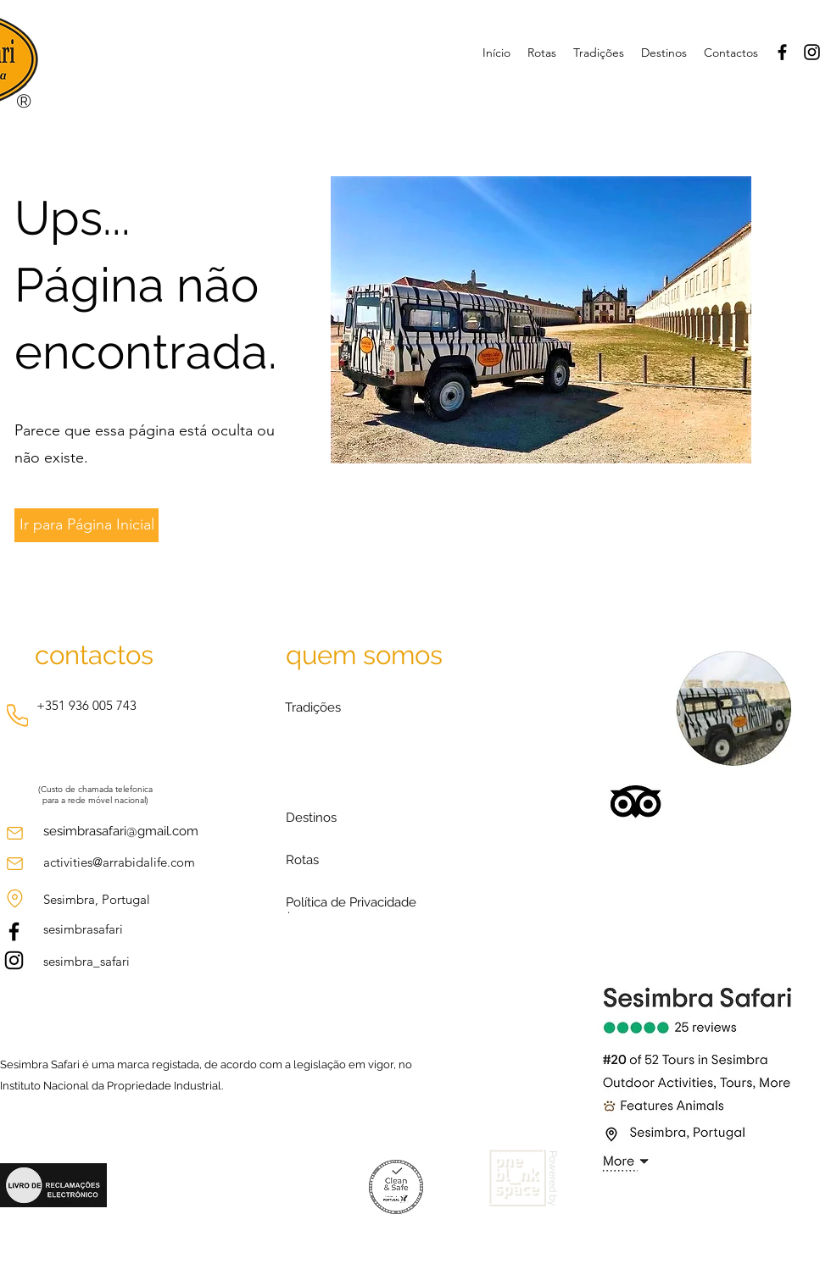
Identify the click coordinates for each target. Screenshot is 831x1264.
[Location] (14, 898)
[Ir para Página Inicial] (86, 525)
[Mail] (14, 833)
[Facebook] (782, 52)
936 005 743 (103, 705)
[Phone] (17, 715)
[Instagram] (812, 52)
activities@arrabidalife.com (119, 862)
